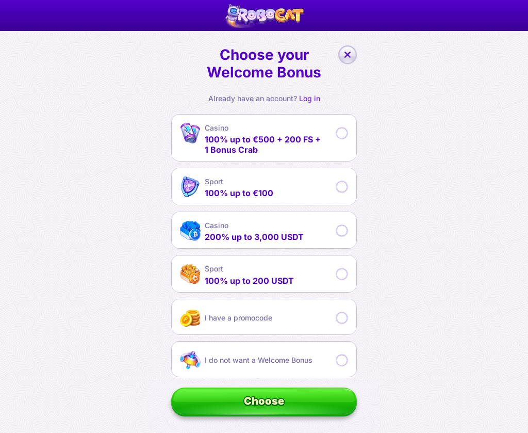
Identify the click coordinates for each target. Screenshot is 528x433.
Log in (309, 98)
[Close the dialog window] (347, 54)
